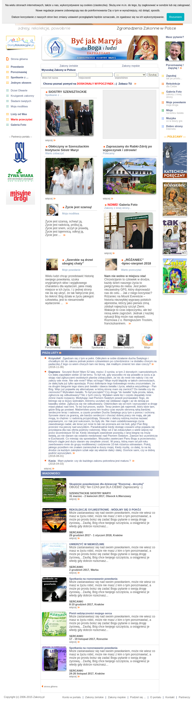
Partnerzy (184, 697)
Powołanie (76, 346)
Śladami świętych (21, 101)
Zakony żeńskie (69, 65)
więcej (69, 139)
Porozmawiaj (52, 346)
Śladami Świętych (123, 346)
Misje (147, 346)
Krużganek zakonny (22, 95)
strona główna (49, 686)
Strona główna (19, 59)
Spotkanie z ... (99, 346)
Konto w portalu (71, 697)
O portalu (155, 697)
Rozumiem (175, 16)
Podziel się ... (138, 697)
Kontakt (169, 697)
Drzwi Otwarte (19, 90)
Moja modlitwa (19, 106)
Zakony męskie (131, 65)
